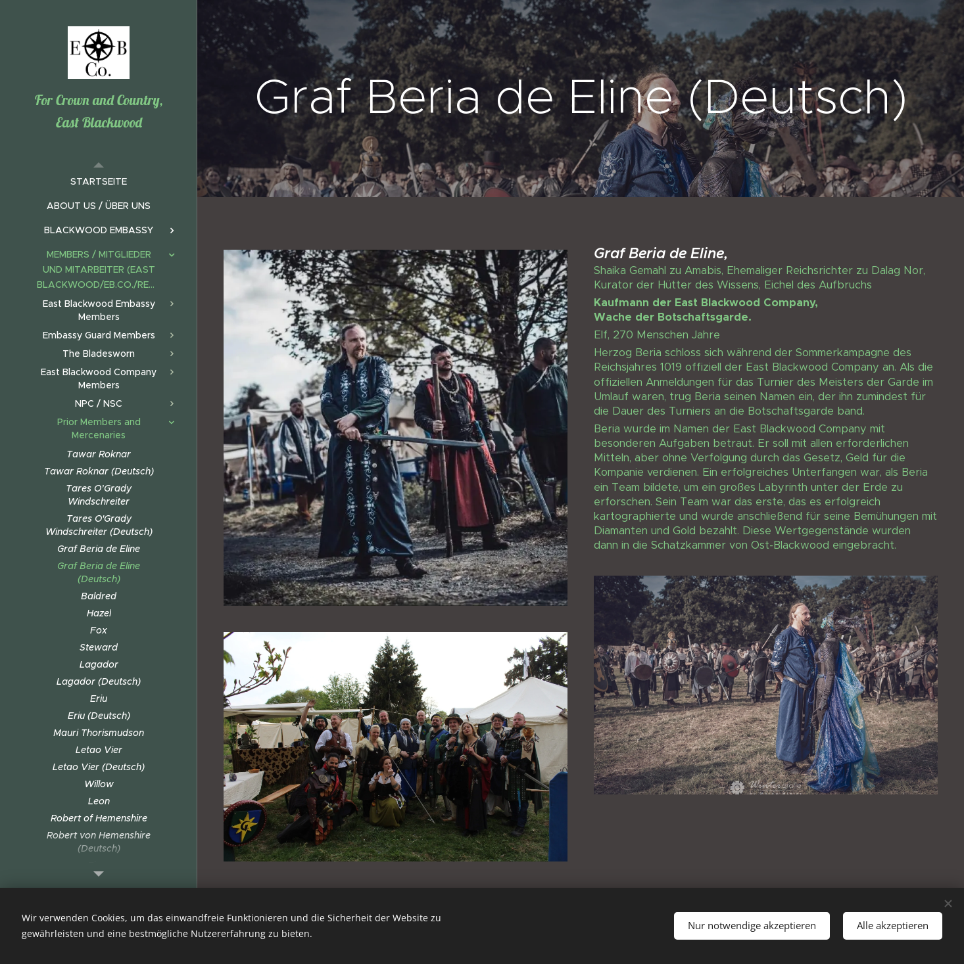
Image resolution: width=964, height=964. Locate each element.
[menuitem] (98, 181)
